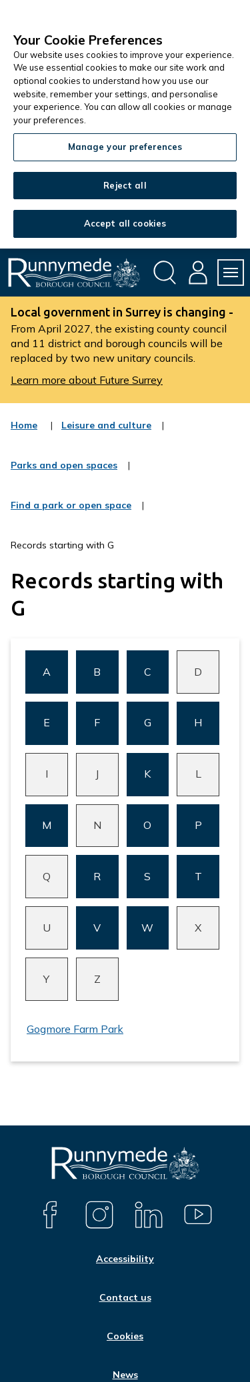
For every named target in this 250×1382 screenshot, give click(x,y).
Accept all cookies (125, 223)
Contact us (125, 1297)
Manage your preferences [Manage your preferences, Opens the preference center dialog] (125, 146)
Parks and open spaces (64, 473)
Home (24, 425)
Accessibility (125, 1259)
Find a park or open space (71, 513)
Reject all (124, 185)
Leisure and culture (106, 433)
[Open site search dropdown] (164, 273)
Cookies (125, 1336)
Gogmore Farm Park (75, 1029)
